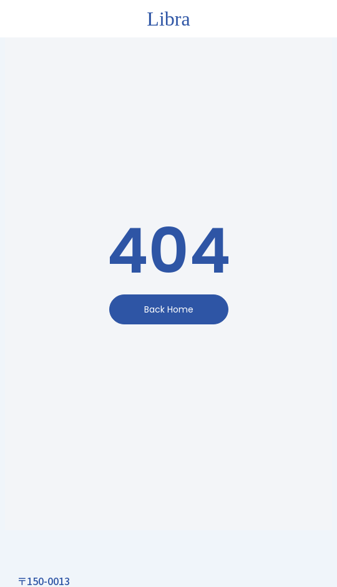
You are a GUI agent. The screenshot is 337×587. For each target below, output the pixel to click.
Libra (168, 18)
